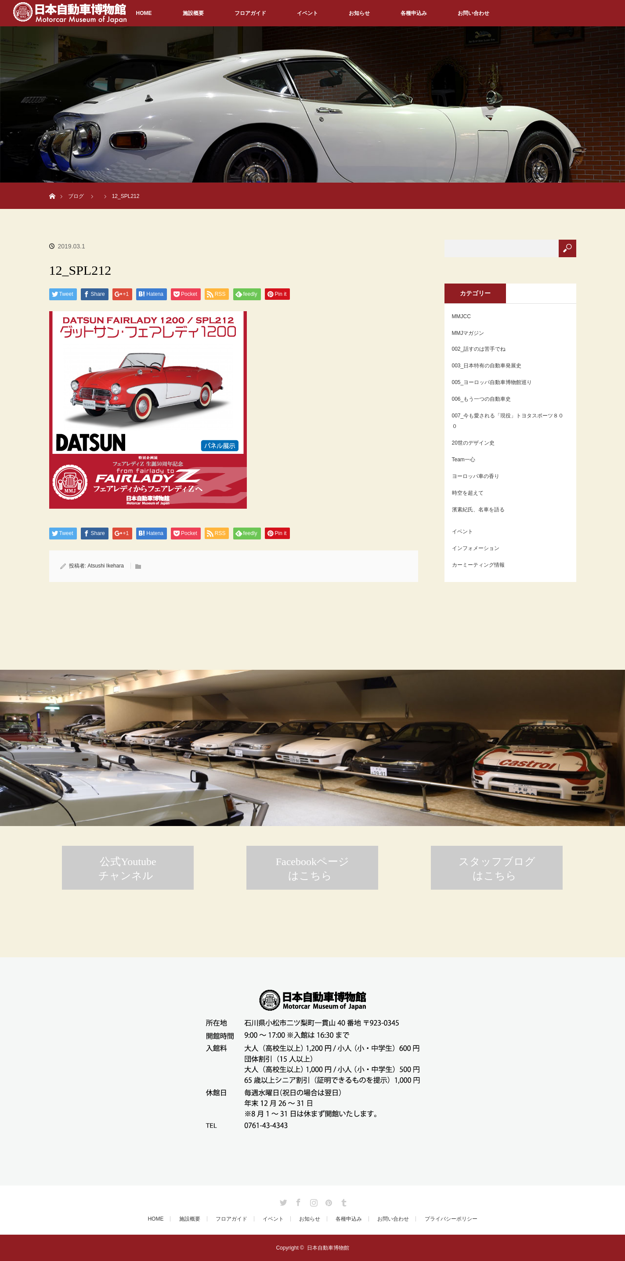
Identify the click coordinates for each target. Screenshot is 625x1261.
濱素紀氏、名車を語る (478, 510)
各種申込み (414, 13)
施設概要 (193, 13)
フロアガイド (250, 13)
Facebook (297, 1200)
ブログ (76, 196)
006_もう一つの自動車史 (481, 399)
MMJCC (461, 316)
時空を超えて (468, 493)
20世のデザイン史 (473, 443)
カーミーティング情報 (478, 565)
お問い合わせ (473, 13)
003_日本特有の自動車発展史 (487, 366)
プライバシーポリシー (451, 1218)
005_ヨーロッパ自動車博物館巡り (492, 382)
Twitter (282, 1200)
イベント (307, 13)
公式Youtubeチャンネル (127, 868)
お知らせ (359, 13)
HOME (144, 13)
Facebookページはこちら (312, 868)
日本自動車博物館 (328, 1248)
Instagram (312, 1200)
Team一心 (463, 459)
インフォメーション (475, 548)
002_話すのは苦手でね (479, 349)
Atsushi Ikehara (105, 566)
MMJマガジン (468, 333)
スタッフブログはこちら (497, 868)
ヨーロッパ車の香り (475, 476)
